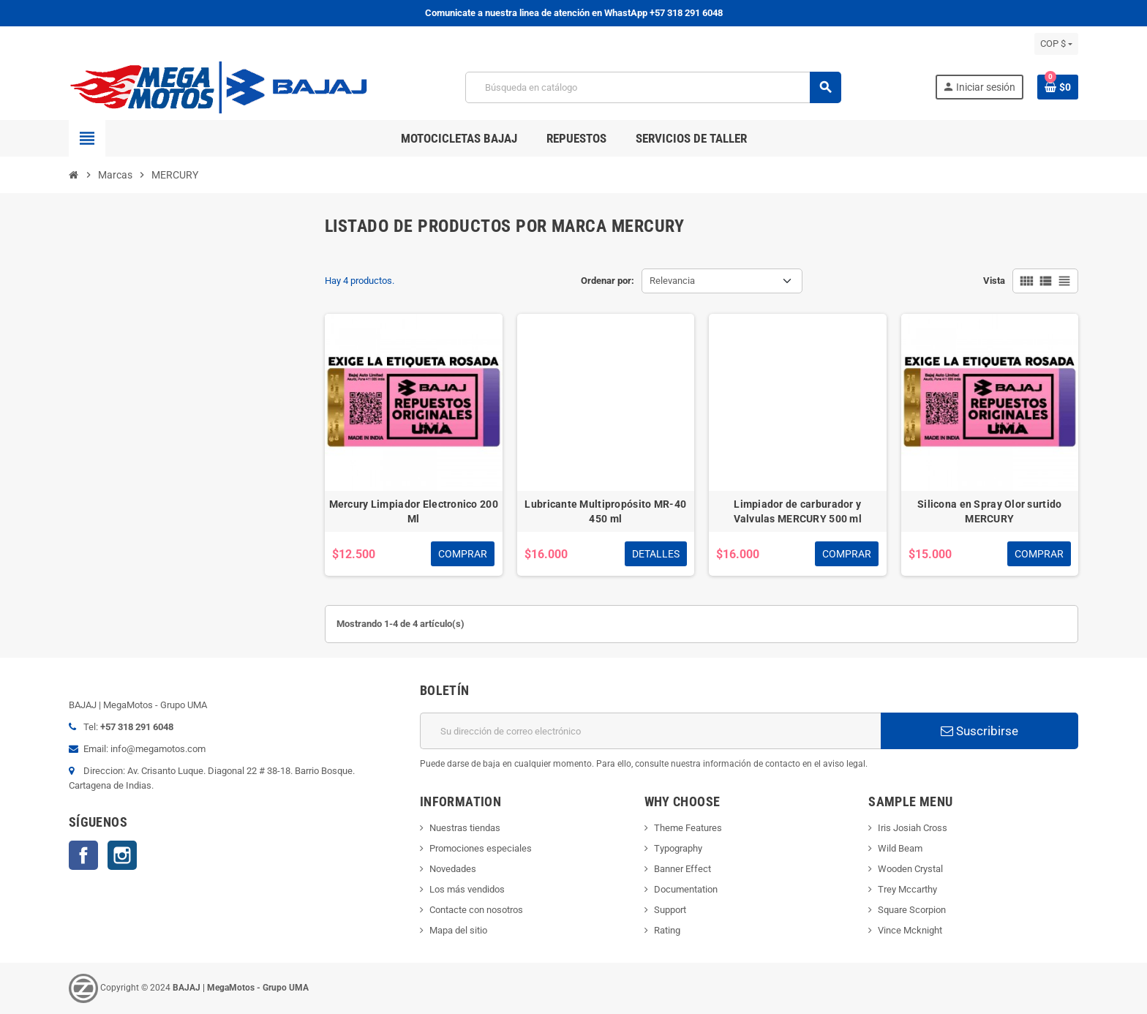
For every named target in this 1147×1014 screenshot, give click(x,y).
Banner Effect (682, 868)
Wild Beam (900, 848)
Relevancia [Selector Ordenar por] (672, 280)
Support (670, 909)
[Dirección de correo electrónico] (650, 731)
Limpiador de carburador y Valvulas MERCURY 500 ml (798, 511)
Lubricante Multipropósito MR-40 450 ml (605, 511)
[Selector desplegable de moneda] (1056, 44)
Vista (994, 280)
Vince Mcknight (910, 930)
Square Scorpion (912, 909)
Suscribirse (979, 731)
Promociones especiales (480, 848)
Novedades (452, 868)
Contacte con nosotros (476, 909)
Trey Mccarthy (907, 889)
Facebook (83, 855)
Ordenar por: (607, 280)
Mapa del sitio (458, 930)
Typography (678, 848)
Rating (667, 930)
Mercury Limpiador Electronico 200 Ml (413, 511)
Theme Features (688, 827)
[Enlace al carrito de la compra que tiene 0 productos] (1057, 87)
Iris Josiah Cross (912, 827)
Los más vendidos (467, 889)
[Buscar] (652, 87)
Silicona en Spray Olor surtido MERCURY (989, 511)
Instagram (122, 855)
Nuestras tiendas (464, 827)
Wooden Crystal (910, 868)
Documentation (686, 889)
